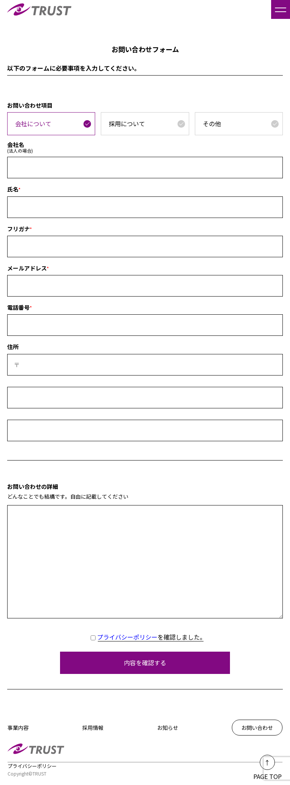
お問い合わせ (257, 727)
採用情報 (92, 728)
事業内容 (18, 728)
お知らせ (167, 728)
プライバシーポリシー (127, 636)
